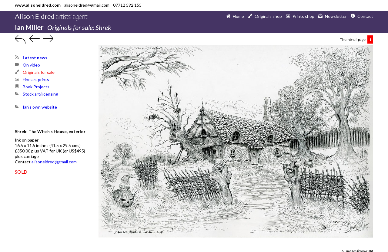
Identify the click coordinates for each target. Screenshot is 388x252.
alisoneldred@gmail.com (54, 161)
